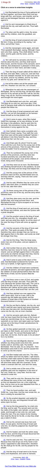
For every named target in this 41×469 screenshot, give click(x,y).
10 (3, 101)
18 (3, 183)
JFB (38, 2)
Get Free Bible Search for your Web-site (20, 466)
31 (3, 315)
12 (3, 119)
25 (3, 248)
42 (3, 440)
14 (3, 143)
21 (3, 208)
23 (3, 228)
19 (3, 190)
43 (3, 452)
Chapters (32, 3)
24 (3, 240)
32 (3, 329)
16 (3, 165)
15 (3, 153)
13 (3, 131)
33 (3, 341)
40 (3, 422)
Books (38, 3)
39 (3, 406)
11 (3, 111)
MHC (35, 2)
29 (3, 293)
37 (3, 390)
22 (3, 216)
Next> (26, 3)
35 (3, 368)
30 (3, 305)
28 (3, 280)
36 (3, 378)
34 (3, 355)
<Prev (22, 3)
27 (3, 268)
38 (3, 398)
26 (3, 260)
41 (3, 432)
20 (3, 198)
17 (3, 173)
